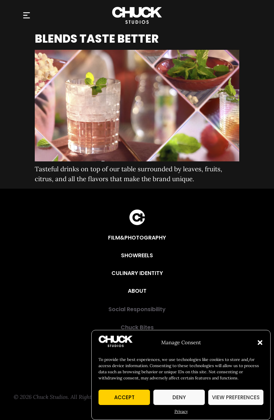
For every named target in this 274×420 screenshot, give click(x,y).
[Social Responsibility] (137, 310)
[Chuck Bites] (137, 328)
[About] (137, 291)
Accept (124, 398)
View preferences (236, 398)
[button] (260, 343)
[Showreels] (137, 255)
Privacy (181, 412)
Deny (179, 398)
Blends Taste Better (97, 38)
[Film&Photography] (137, 238)
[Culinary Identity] (137, 273)
